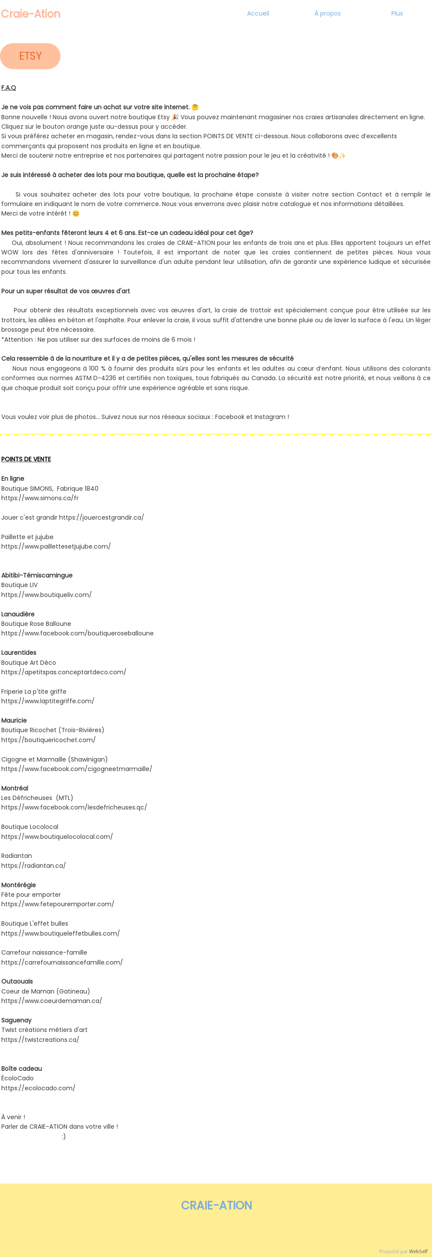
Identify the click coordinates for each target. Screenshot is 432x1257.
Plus (397, 13)
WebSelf (418, 1251)
